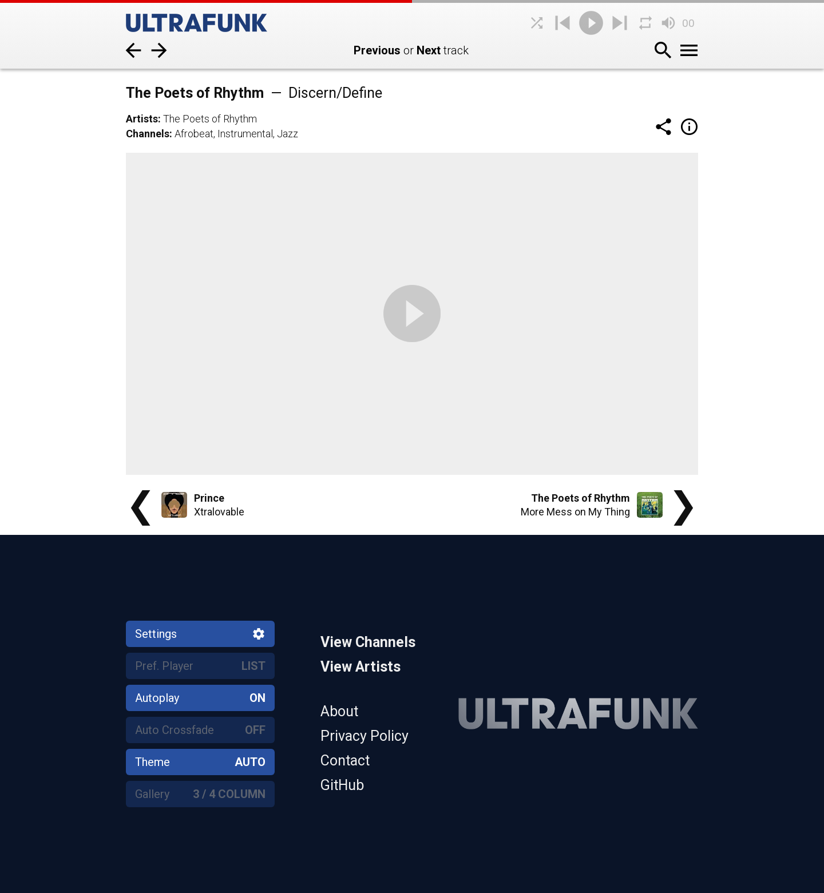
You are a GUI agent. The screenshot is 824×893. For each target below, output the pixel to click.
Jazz (287, 134)
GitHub (342, 785)
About (339, 711)
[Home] (212, 23)
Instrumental (245, 134)
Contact (345, 760)
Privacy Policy (364, 736)
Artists (142, 119)
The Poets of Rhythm (210, 119)
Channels (147, 134)
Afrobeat (194, 134)
